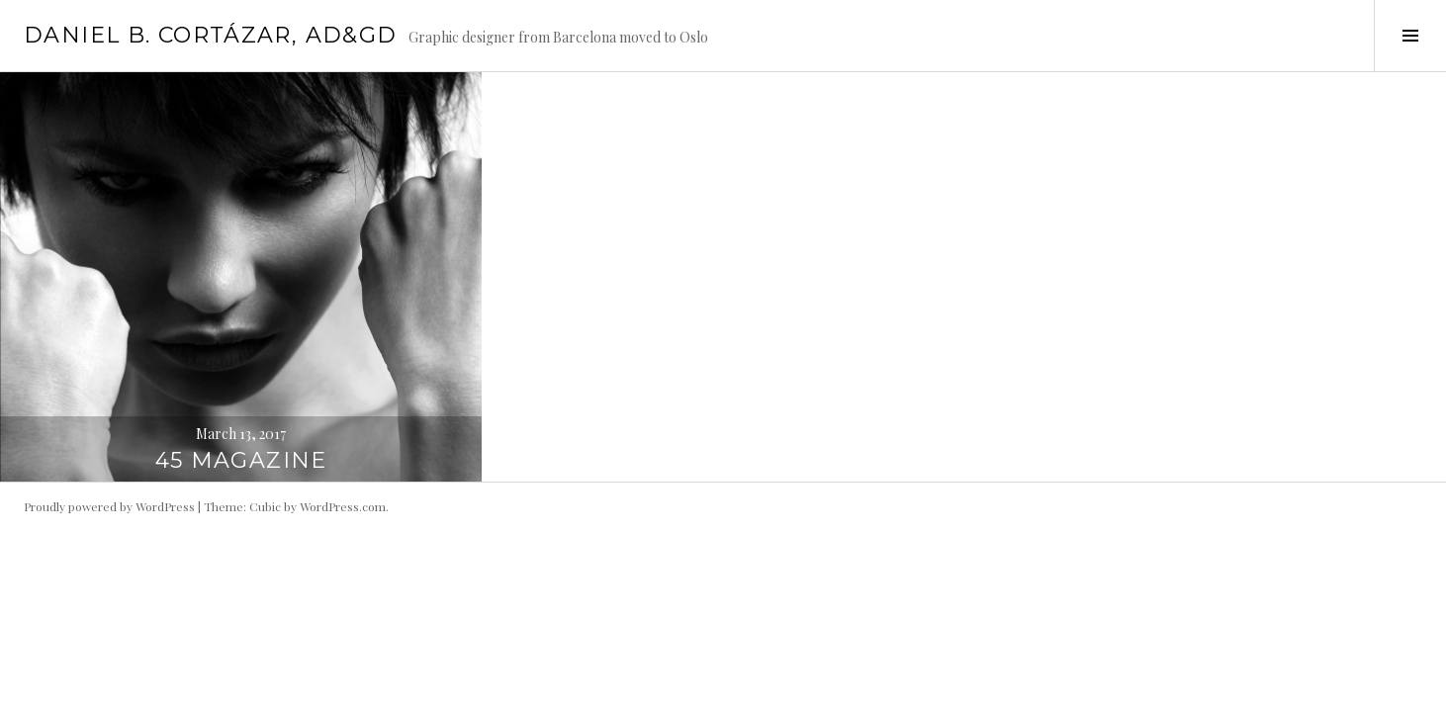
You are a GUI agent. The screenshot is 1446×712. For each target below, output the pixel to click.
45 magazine (241, 460)
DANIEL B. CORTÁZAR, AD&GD (210, 35)
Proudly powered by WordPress (109, 506)
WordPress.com (343, 506)
